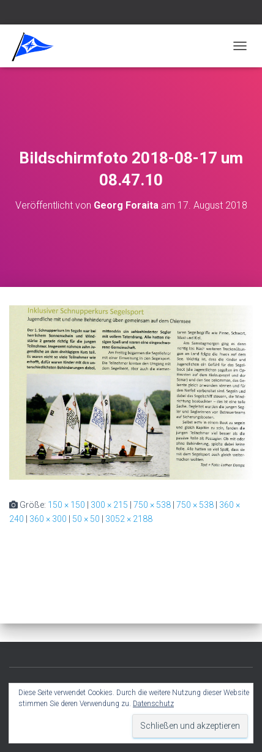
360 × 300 (48, 519)
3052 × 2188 (128, 519)
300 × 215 (109, 505)
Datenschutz (153, 703)
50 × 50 (86, 519)
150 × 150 (66, 505)
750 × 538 (152, 505)
